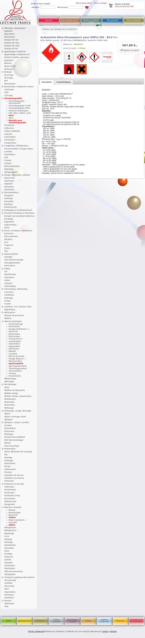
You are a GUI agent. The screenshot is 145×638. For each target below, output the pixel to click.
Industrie (8, 283)
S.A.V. (7, 536)
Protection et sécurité (14, 484)
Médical (7, 318)
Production (9, 481)
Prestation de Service (14, 475)
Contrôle (8, 152)
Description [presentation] (47, 82)
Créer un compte (100, 3)
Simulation (9, 548)
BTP (6, 81)
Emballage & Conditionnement (18, 210)
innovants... (9, 292)
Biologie (8, 72)
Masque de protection (14, 315)
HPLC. (11, 118)
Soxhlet (7, 560)
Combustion (9, 140)
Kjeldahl (12, 351)
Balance (8, 63)
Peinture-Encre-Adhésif (14, 437)
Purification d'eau (12, 496)
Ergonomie (9, 222)
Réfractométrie (15, 361)
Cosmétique (9, 154)
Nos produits (112, 20)
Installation (9, 295)
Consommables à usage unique (18, 149)
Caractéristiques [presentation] (63, 82)
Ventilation (9, 598)
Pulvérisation (10, 490)
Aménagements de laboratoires (136, 621)
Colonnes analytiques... (19, 111)
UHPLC (12, 525)
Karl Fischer (14, 349)
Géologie (8, 257)
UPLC (6, 589)
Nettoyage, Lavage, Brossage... (18, 411)
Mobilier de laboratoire (14, 390)
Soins (6, 551)
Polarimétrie (9, 463)
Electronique (14, 334)
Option (7, 414)
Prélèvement (10, 469)
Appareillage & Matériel (15, 52)
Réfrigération (10, 528)
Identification (10, 274)
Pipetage (8, 458)
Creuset (7, 160)
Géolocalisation (11, 254)
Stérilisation (9, 568)
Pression (8, 472)
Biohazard (8, 69)
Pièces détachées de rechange (18, 452)
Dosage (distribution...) (19, 329)
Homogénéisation (12, 263)
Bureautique (10, 84)
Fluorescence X (15, 339)
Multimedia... (10, 405)
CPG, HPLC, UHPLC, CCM (20, 113)
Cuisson (7, 163)
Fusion (7, 248)
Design (88, 621)
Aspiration (9, 60)
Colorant (8, 134)
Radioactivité (10, 501)
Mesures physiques (13, 321)
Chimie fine (40, 621)
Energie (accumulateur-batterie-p (19, 216)
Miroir (7, 387)
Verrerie (7, 601)
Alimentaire (9, 37)
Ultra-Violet (9, 586)
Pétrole (7, 443)
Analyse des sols (11, 46)
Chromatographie (13, 98)
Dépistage (9, 169)
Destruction (9, 178)
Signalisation (10, 545)
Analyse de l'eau (11, 43)
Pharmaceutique (11, 446)
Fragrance (8, 245)
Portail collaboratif (36, 631)
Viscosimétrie (15, 376)
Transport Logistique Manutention (19, 577)
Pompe (7, 466)
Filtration (8, 239)
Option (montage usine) (15, 417)
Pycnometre (9, 499)
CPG (6, 157)
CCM (6, 92)
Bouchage (8, 75)
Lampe (7, 301)
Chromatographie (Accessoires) (16, 102)
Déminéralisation (12, 166)
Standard (8, 563)
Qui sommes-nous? (70, 20)
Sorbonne (8, 557)
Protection (120, 621)
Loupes (7, 304)
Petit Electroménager (13, 440)
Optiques (8, 419)
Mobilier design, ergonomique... (18, 396)
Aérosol (12, 510)
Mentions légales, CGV (91, 21)
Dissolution (9, 190)
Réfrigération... (11, 530)
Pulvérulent (9, 493)
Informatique (10, 286)
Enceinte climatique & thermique (19, 213)
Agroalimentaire (24, 621)
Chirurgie (8, 95)
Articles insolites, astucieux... (17, 57)
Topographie (9, 574)
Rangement (9, 504)
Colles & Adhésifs (12, 131)
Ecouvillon (9, 201)
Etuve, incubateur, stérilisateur (18, 231)
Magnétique (9, 310)
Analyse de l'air (11, 40)
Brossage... (9, 78)
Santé (8, 621)
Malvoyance (9, 312)
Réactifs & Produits (12, 507)
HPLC (11, 116)
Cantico (105, 631)
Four (6, 242)
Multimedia (9, 402)
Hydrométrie (14, 344)
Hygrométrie (14, 346)
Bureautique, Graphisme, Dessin (19, 87)
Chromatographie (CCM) (20, 106)
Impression (9, 277)
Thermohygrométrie (18, 369)
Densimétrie (14, 326)
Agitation (8, 31)
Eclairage (8, 198)
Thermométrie (15, 371)
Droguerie (8, 195)
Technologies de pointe (72, 621)
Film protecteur (11, 236)
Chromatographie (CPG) (19, 108)
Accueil (48, 20)
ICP (5, 271)
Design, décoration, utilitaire (17, 175)
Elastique (8, 204)
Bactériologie (15, 513)
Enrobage (8, 219)
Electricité (13, 331)
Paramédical (10, 428)
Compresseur (10, 143)
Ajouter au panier (130, 50)
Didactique (9, 181)
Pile (6, 455)
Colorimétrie (10, 137)
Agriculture (9, 34)
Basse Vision (10, 66)
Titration (12, 373)
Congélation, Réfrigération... (17, 146)
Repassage (9, 533)
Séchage (8, 539)
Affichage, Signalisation (15, 28)
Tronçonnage (10, 580)
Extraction (9, 233)
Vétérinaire (9, 604)
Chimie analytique (56, 621)
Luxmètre (13, 354)
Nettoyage (9, 408)
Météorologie (10, 379)
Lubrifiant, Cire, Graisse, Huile (17, 307)
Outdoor (8, 425)
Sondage (8, 554)
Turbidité (8, 583)
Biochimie (13, 515)
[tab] (47, 82)
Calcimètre (9, 90)
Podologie (8, 461)
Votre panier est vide (124, 6)
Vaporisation (10, 592)
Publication (9, 487)
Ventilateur (9, 595)
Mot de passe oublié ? (84, 3)
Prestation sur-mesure (14, 478)
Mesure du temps (16, 356)
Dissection (9, 187)
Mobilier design (11, 393)
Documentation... (12, 192)
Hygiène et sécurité (104, 621)
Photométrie (10, 449)
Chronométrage (16, 324)
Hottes (7, 269)
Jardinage (8, 298)
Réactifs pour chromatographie (17, 121)
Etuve (7, 228)
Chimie (12, 517)
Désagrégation (11, 172)
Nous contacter (134, 20)
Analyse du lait (11, 49)
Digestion (8, 184)
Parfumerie (9, 431)
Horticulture (9, 266)
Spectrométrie (16, 364)
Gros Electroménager (14, 260)
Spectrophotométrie (18, 366)
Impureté (13, 522)
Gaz (6, 251)
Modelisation (10, 399)
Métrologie (9, 381)
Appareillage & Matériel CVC (17, 54)
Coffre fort (9, 128)
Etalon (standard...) (17, 520)
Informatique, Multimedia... (16, 289)
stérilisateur (9, 566)
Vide (6, 606)
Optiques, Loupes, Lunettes (16, 422)
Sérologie (8, 542)
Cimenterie (9, 125)
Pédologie (8, 434)
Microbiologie (10, 384)
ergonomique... (11, 225)
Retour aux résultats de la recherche (59, 29)
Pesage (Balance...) (17, 359)
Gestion (113, 631)
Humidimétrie (15, 341)
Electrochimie (10, 207)
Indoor (7, 280)
